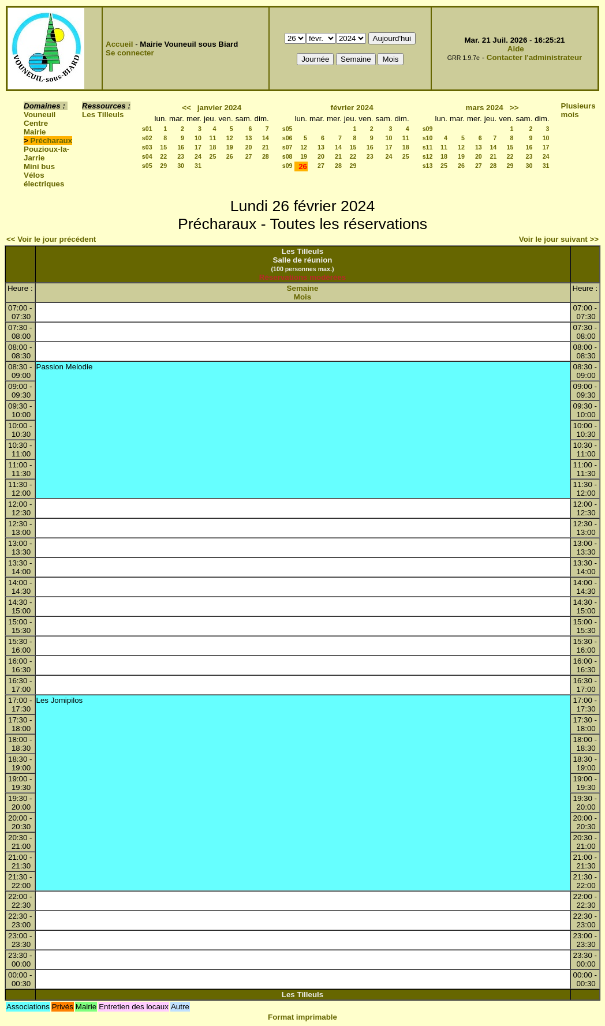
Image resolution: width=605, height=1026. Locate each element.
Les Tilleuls (103, 114)
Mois (302, 297)
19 (229, 147)
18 (213, 147)
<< (186, 107)
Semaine (303, 288)
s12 (428, 156)
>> (514, 107)
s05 (147, 165)
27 (248, 156)
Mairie (35, 132)
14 (265, 137)
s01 (147, 128)
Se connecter (130, 52)
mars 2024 (484, 107)
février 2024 (352, 107)
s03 (147, 147)
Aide (515, 48)
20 (248, 147)
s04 (147, 156)
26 (229, 156)
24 (198, 156)
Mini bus (39, 166)
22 (163, 156)
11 (213, 137)
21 (265, 147)
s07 (287, 147)
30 (180, 165)
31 (198, 165)
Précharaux (52, 140)
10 (198, 137)
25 (213, 156)
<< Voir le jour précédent (51, 239)
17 (198, 147)
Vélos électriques (44, 179)
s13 (428, 165)
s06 (287, 137)
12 (229, 137)
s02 (147, 137)
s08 (287, 156)
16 (180, 147)
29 (163, 165)
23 (180, 156)
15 (163, 147)
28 (265, 156)
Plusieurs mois (578, 110)
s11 (428, 147)
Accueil (119, 44)
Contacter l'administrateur (534, 57)
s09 (287, 165)
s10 (428, 137)
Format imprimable (302, 1017)
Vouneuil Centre (39, 119)
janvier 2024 (219, 107)
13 (248, 137)
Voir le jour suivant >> (559, 239)
